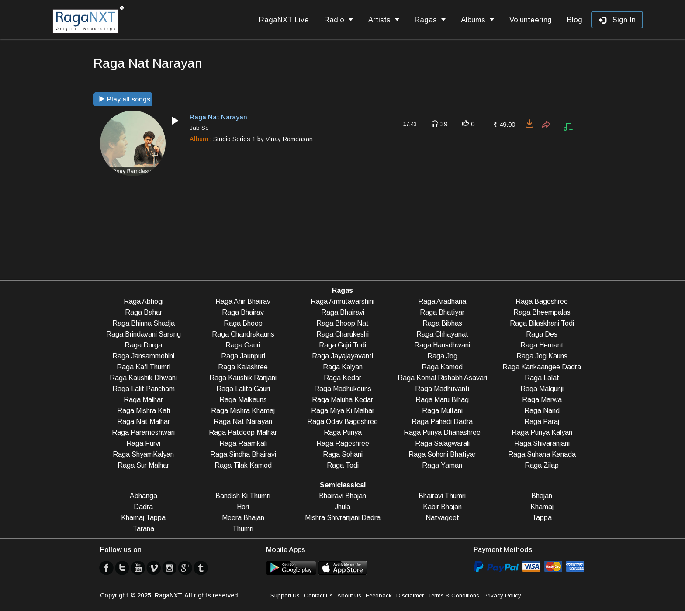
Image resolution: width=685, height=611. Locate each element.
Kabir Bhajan (442, 506)
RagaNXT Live (284, 20)
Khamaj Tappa (143, 517)
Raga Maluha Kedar (342, 399)
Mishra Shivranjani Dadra (343, 517)
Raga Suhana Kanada (542, 454)
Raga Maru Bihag (442, 399)
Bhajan (541, 496)
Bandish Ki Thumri (242, 496)
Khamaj (542, 506)
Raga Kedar (342, 378)
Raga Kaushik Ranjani (243, 378)
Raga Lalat (542, 378)
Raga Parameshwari (143, 432)
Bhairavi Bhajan (342, 496)
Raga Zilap (542, 465)
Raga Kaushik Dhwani (143, 378)
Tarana (143, 528)
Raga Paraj (541, 421)
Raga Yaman (442, 465)
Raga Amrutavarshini (342, 301)
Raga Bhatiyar (442, 312)
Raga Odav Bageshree (342, 421)
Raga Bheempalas (542, 312)
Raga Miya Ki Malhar (342, 410)
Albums (477, 20)
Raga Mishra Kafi (143, 410)
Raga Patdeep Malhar (243, 432)
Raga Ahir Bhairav (242, 301)
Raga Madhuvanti (442, 388)
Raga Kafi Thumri (143, 367)
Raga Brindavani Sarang (143, 334)
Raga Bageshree (541, 301)
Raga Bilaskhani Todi (542, 323)
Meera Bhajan (243, 517)
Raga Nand (542, 410)
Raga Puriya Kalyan (542, 432)
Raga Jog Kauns (541, 356)
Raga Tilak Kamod (243, 465)
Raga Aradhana (442, 301)
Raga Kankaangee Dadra (541, 367)
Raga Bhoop (243, 323)
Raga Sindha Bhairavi (243, 454)
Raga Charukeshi (342, 334)
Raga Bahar (143, 312)
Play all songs (124, 99)
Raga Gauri (242, 345)
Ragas (430, 20)
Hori (243, 506)
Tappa (542, 517)
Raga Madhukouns (342, 388)
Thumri (242, 528)
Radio (338, 20)
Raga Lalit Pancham (143, 388)
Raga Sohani (343, 454)
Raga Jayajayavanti (342, 356)
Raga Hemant (542, 345)
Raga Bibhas (442, 323)
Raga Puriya (343, 432)
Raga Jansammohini (143, 356)
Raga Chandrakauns (243, 334)
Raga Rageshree (342, 443)
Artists (383, 20)
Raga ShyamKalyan (143, 454)
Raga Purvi (143, 443)
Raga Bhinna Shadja (143, 323)
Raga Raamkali (243, 443)
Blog (574, 20)
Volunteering (530, 20)
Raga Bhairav (243, 312)
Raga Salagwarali (442, 443)
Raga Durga (143, 345)
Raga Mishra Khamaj (243, 410)
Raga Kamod (442, 367)
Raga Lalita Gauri (243, 388)
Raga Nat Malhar (143, 421)
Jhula (342, 506)
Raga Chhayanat (442, 334)
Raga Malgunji (542, 388)
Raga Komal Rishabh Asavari (442, 378)
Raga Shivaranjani (542, 443)
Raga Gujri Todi (342, 345)
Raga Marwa (542, 399)
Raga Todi (343, 465)
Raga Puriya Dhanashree (442, 432)
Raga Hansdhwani (442, 345)
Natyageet (442, 517)
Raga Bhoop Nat (342, 323)
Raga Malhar (143, 399)
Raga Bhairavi (342, 312)
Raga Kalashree (243, 367)
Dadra (143, 506)
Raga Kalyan (343, 367)
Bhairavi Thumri (442, 496)
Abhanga (143, 496)
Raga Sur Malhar (143, 465)
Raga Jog (442, 356)
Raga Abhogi (143, 301)
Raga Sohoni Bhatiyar (442, 454)
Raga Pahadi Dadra (442, 421)
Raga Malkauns (243, 399)
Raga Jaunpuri (243, 356)
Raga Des (541, 334)
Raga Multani (442, 410)
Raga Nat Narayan (243, 421)
